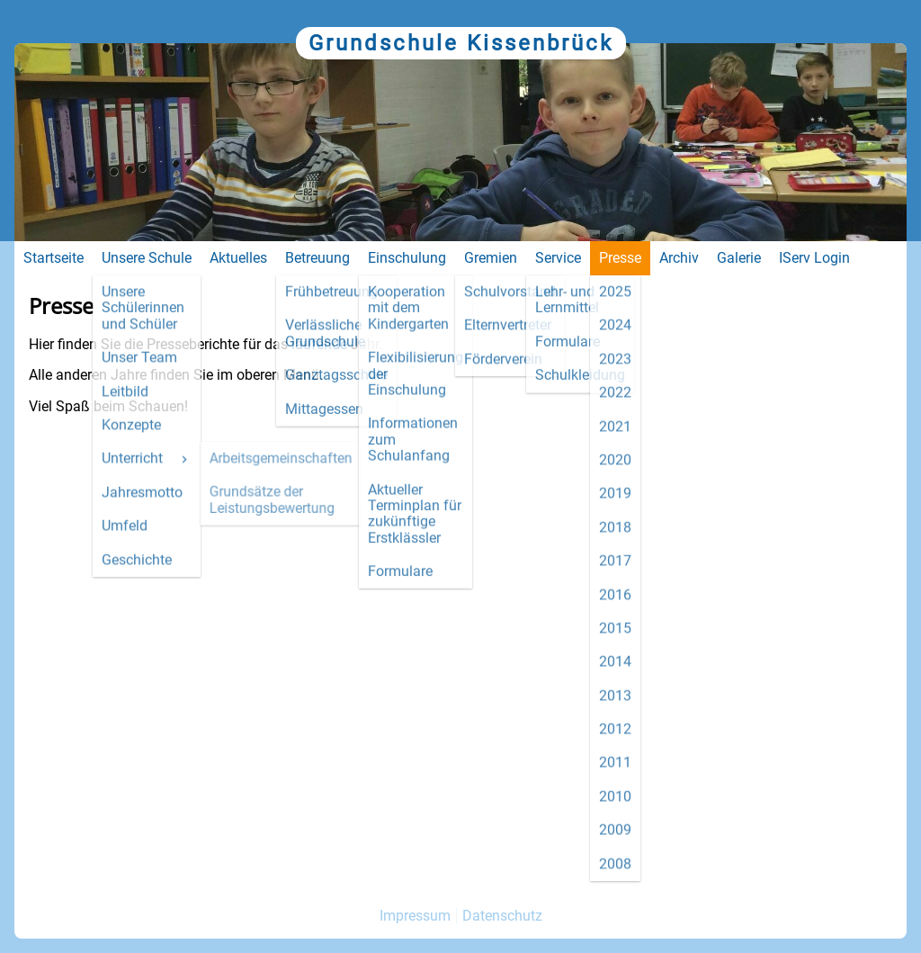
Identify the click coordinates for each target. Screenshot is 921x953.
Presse (620, 257)
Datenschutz (502, 915)
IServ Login (814, 257)
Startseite (53, 257)
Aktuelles (238, 257)
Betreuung (317, 257)
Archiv (679, 257)
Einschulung (407, 257)
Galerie (739, 257)
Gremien (490, 257)
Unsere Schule (147, 257)
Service (558, 257)
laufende (319, 344)
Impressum (415, 915)
